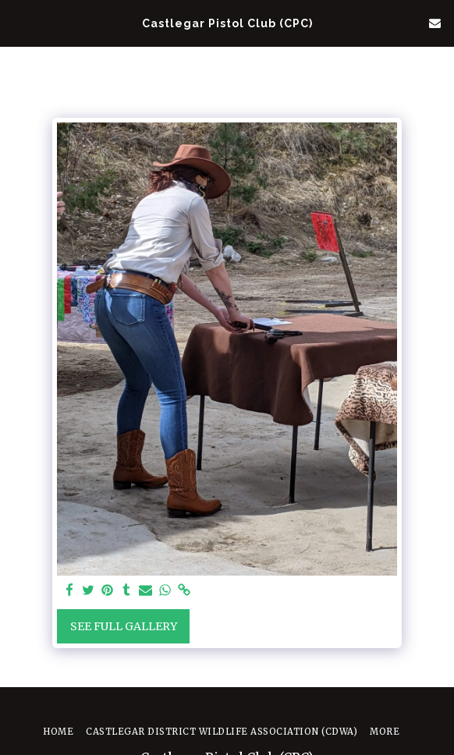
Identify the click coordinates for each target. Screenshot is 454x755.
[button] (17, 22)
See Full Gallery (123, 626)
